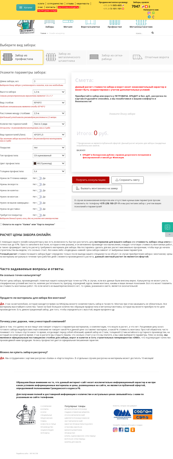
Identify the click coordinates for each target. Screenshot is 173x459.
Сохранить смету (129, 179)
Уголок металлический (75, 415)
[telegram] (149, 16)
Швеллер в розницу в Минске (77, 418)
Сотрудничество (55, 4)
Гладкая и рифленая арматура (77, 412)
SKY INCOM (34, 453)
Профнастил (70, 433)
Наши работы (83, 4)
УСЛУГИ (43, 412)
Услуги (41, 4)
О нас (40, 7)
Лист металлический (73, 421)
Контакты (50, 7)
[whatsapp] (153, 13)
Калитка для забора (73, 442)
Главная (43, 33)
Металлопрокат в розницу (76, 409)
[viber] (153, 16)
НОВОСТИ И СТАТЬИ (48, 424)
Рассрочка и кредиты (68, 7)
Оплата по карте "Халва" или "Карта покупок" (27, 224)
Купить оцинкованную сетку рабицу (80, 436)
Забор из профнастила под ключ (79, 424)
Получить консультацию (90, 179)
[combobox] (49, 91)
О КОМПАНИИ (45, 406)
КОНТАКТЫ (44, 409)
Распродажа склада (47, 11)
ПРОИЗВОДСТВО (46, 427)
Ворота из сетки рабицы (75, 439)
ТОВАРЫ (43, 421)
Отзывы (70, 4)
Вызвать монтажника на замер (99, 188)
